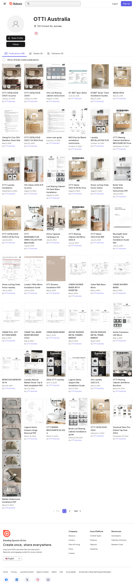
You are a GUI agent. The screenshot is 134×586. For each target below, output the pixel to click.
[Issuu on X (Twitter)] (27, 580)
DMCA (54, 572)
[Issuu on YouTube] (48, 580)
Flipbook (93, 545)
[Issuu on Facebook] (6, 580)
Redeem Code (117, 545)
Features (93, 540)
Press (71, 549)
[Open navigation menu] (4, 3)
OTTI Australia (9, 101)
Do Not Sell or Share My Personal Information (95, 572)
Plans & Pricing (74, 545)
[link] (115, 3)
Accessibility (71, 572)
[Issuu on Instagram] (38, 580)
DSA (61, 572)
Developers (116, 536)
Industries (94, 549)
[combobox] (55, 3)
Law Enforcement (27, 572)
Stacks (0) (36, 53)
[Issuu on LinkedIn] (17, 580)
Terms (5, 572)
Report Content (43, 572)
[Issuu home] (15, 3)
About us (72, 536)
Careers (72, 540)
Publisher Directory (119, 540)
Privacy (14, 572)
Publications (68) (14, 53)
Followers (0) (55, 53)
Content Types (95, 536)
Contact (72, 553)
